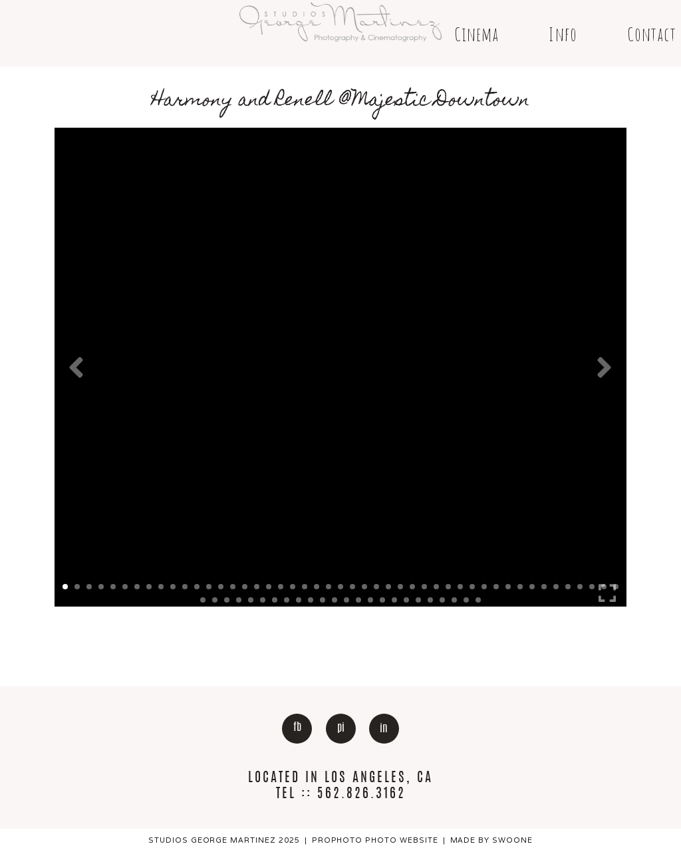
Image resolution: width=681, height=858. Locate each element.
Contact (651, 34)
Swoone (512, 840)
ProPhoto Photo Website (375, 840)
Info (563, 34)
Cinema (476, 34)
